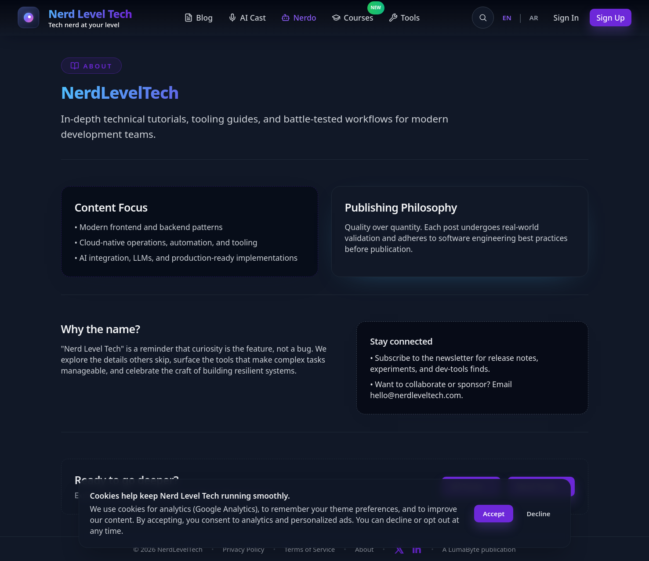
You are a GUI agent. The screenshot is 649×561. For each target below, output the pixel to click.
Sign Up (610, 17)
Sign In (566, 17)
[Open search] (483, 18)
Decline (538, 513)
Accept (493, 513)
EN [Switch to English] (507, 17)
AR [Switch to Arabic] (533, 17)
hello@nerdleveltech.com (415, 395)
